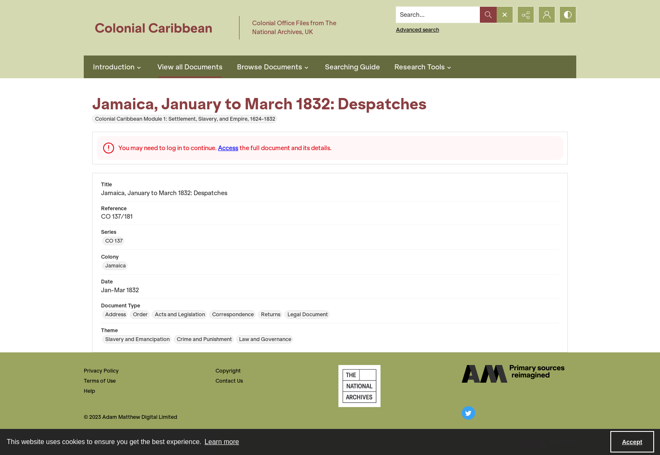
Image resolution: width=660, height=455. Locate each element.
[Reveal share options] (526, 15)
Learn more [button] (222, 441)
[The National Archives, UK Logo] (359, 386)
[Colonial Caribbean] (159, 28)
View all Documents (190, 67)
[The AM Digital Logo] (513, 374)
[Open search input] (505, 15)
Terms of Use (100, 381)
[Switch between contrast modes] (568, 15)
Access (228, 148)
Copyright (228, 371)
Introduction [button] (118, 67)
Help (89, 391)
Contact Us (229, 381)
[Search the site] (438, 15)
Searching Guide (352, 67)
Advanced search (417, 29)
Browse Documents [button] (274, 67)
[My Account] (547, 15)
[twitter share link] (468, 413)
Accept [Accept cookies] (632, 442)
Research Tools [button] (423, 67)
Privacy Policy (101, 371)
